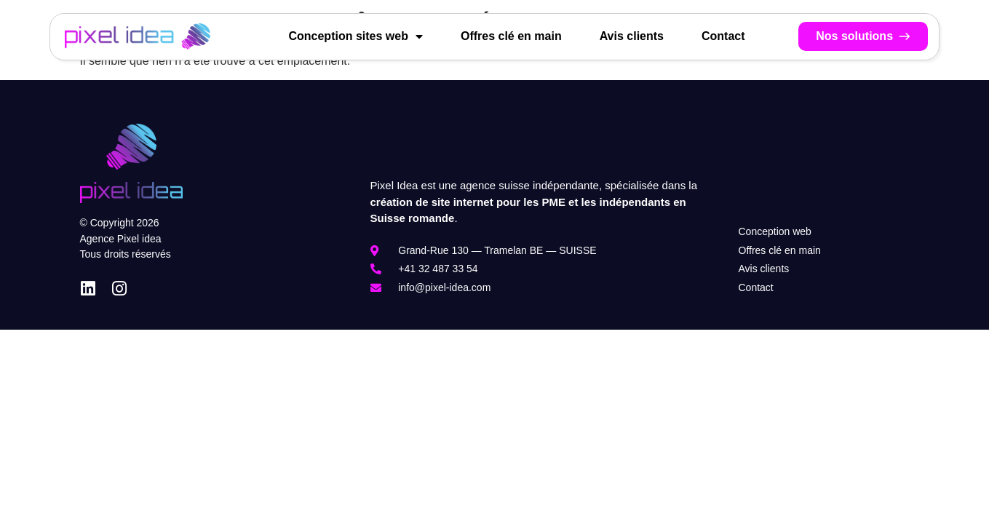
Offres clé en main (511, 36)
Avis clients (632, 36)
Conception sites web (355, 36)
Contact (723, 36)
